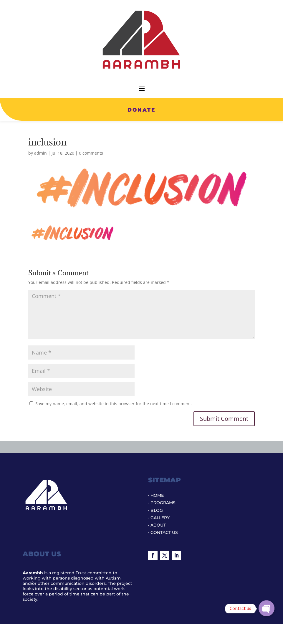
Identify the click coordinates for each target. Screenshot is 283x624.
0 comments (91, 153)
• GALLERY (159, 517)
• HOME (156, 495)
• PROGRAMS (162, 502)
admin (40, 153)
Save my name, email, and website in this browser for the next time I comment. (113, 403)
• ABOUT (157, 525)
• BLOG (155, 510)
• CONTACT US (163, 532)
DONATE (141, 110)
